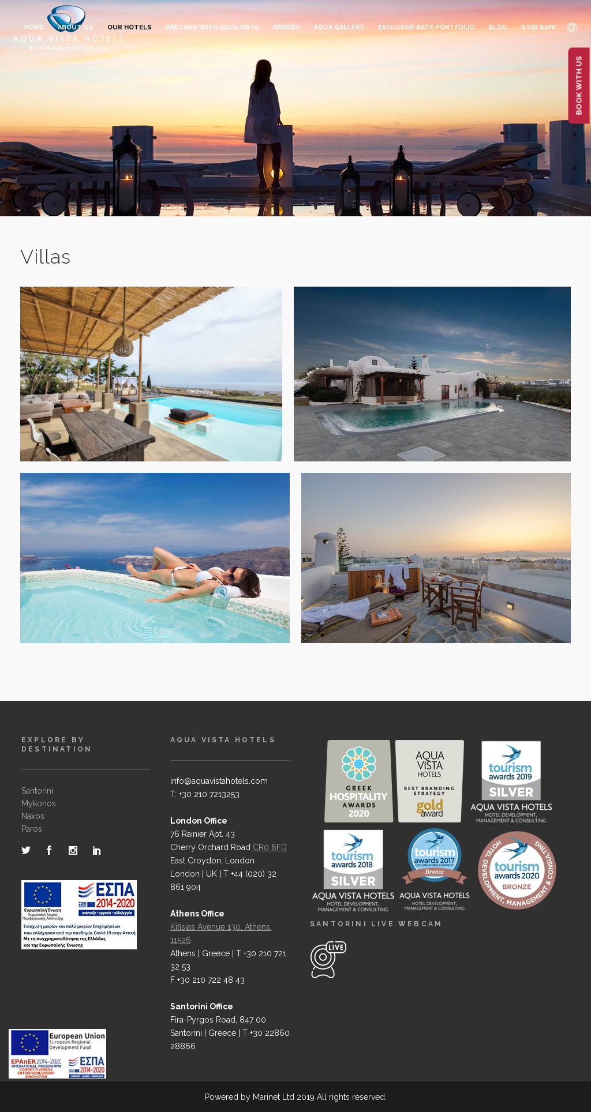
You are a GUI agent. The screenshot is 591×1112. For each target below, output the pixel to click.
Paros (31, 828)
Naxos (32, 816)
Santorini (37, 790)
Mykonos (38, 803)
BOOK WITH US (579, 86)
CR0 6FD (270, 847)
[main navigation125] (57, 1056)
